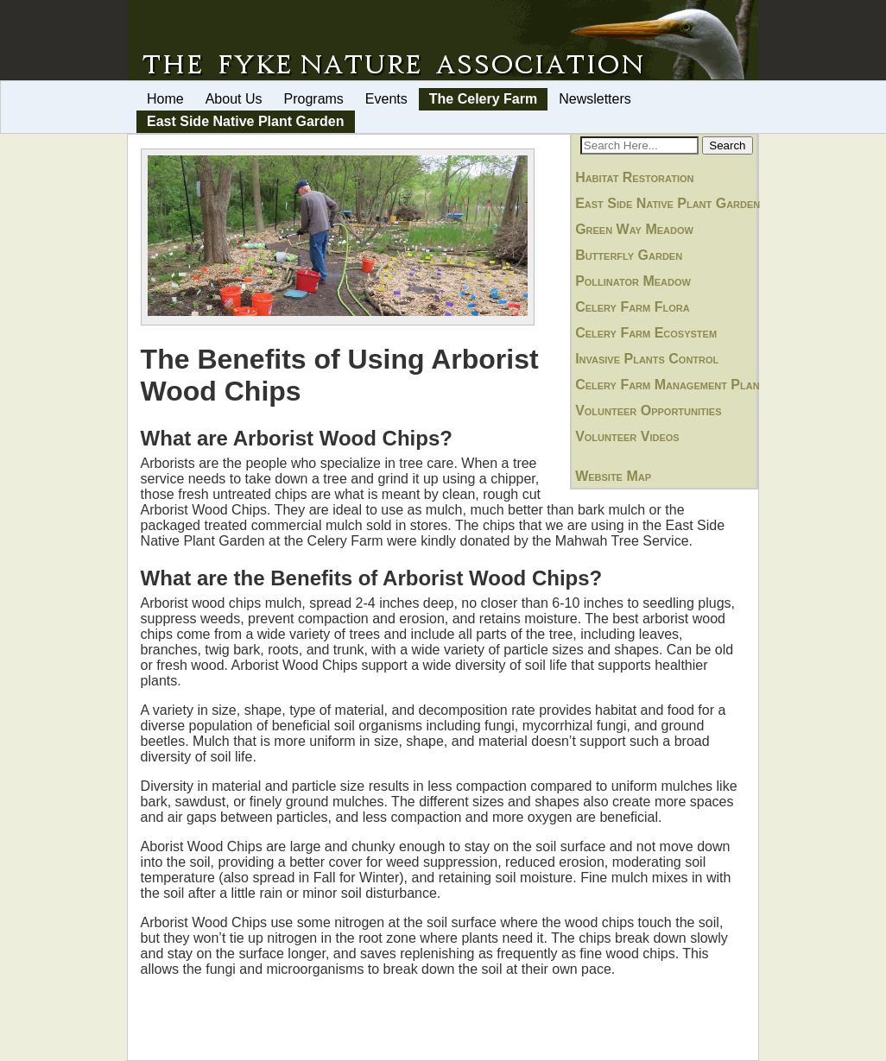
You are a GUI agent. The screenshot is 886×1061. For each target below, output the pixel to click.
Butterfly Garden (628, 255)
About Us (234, 99)
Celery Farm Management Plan (667, 384)
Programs (314, 99)
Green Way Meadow (634, 229)
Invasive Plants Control (646, 358)
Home (165, 99)
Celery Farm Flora (632, 307)
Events (386, 99)
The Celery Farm (483, 99)
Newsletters (595, 99)
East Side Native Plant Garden (246, 121)
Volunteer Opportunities (648, 410)
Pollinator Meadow (633, 281)
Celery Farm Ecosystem (646, 332)
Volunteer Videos (627, 436)
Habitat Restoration (634, 177)
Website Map (613, 476)
